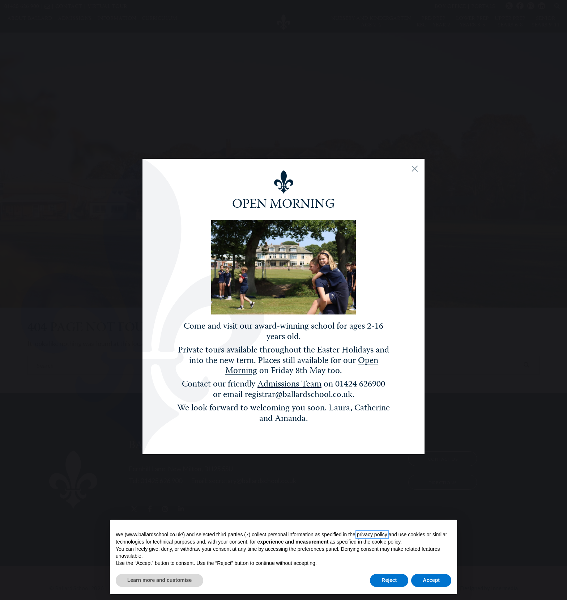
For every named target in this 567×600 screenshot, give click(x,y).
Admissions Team (289, 388)
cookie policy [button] (386, 542)
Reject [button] (389, 580)
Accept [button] (431, 580)
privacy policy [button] (372, 534)
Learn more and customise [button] (159, 580)
